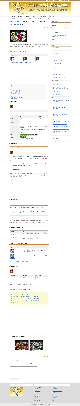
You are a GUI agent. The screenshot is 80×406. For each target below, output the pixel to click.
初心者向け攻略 (55, 393)
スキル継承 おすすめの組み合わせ (58, 84)
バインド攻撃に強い (16, 91)
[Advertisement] (29, 74)
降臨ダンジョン (37, 391)
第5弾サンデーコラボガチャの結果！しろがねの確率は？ (25, 296)
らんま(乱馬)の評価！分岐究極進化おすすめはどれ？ (21, 62)
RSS (70, 0)
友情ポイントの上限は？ (57, 94)
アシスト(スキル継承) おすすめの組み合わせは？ (20, 261)
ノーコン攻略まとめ (43, 16)
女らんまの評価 (14, 98)
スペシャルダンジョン (38, 397)
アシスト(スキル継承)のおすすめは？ (17, 97)
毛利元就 (12, 252)
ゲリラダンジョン (37, 396)
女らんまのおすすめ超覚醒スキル (27, 138)
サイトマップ (66, 0)
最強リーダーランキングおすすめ (19, 302)
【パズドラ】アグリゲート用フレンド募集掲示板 (60, 126)
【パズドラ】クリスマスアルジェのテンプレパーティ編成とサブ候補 (61, 104)
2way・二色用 (55, 64)
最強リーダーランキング (57, 42)
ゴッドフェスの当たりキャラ (57, 53)
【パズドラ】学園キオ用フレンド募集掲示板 (60, 124)
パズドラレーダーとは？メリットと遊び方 (59, 87)
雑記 (53, 400)
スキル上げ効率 (27, 16)
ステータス (13, 87)
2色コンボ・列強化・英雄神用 (57, 63)
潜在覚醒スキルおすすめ (56, 388)
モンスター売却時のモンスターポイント (59, 77)
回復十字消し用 (55, 61)
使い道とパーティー (19, 24)
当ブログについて (49, 0)
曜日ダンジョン (37, 400)
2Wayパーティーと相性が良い (18, 94)
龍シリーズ (36, 393)
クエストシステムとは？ (57, 91)
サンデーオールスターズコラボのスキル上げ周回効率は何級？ (26, 300)
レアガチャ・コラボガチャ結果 (57, 391)
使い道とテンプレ (51, 16)
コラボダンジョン (37, 392)
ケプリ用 (54, 67)
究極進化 (54, 397)
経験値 (54, 392)
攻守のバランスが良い (16, 90)
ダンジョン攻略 (20, 16)
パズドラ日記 (55, 395)
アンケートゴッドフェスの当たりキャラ (59, 54)
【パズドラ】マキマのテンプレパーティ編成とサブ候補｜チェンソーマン (61, 111)
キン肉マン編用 (55, 66)
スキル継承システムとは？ (57, 85)
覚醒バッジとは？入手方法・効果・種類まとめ (60, 88)
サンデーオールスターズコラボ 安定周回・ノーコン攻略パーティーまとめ (29, 298)
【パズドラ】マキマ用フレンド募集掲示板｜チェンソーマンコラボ (61, 108)
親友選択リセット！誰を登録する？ (58, 92)
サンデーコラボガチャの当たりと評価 (20, 294)
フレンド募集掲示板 (56, 47)
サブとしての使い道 (14, 92)
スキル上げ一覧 (34, 16)
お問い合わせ (56, 0)
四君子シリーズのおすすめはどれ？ (58, 74)
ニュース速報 (55, 396)
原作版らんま (13, 60)
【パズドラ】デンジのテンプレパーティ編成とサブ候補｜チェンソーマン (61, 115)
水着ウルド (12, 258)
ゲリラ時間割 (13, 16)
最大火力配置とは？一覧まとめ (58, 60)
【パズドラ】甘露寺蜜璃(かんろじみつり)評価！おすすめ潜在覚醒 (61, 101)
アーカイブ (53, 138)
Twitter (61, 0)
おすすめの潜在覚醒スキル (16, 96)
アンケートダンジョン (38, 395)
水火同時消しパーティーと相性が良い (19, 93)
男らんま (25, 60)
